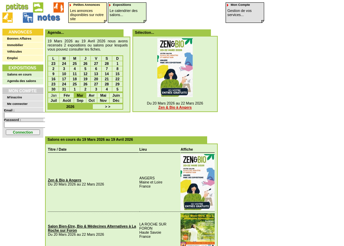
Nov (103, 100)
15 (117, 74)
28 (107, 64)
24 (64, 64)
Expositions (22, 68)
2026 (70, 107)
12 (85, 74)
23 (54, 64)
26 (85, 64)
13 (96, 74)
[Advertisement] (129, 124)
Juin (116, 95)
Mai (103, 95)
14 (107, 74)
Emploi (12, 58)
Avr (92, 95)
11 (75, 74)
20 (96, 79)
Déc (116, 100)
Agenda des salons (21, 81)
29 (117, 84)
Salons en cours (19, 74)
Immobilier (15, 45)
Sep (80, 100)
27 (96, 64)
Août (66, 100)
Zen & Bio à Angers (175, 107)
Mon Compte (23, 90)
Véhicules (14, 51)
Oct (92, 100)
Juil (54, 100)
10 (64, 74)
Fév (66, 95)
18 (75, 79)
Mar (80, 95)
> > (107, 107)
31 (64, 89)
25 (75, 64)
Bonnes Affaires (19, 38)
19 (85, 79)
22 (117, 79)
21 (107, 79)
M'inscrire (14, 97)
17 (64, 79)
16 (54, 79)
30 (54, 89)
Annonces (20, 32)
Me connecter (17, 104)
